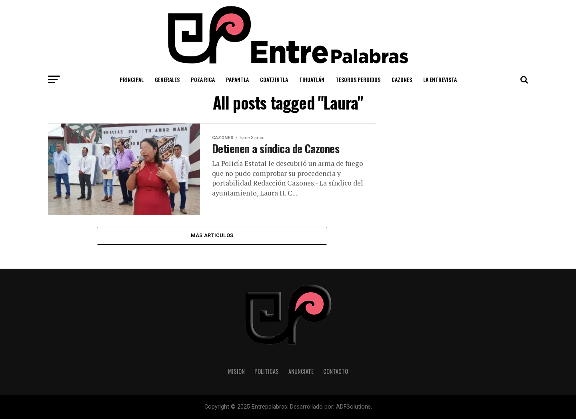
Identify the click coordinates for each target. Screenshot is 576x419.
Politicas (266, 371)
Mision (236, 371)
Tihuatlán (311, 79)
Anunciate (301, 371)
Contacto (335, 371)
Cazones (402, 79)
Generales (167, 79)
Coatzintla (274, 79)
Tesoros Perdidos (358, 79)
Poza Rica (203, 79)
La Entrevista (440, 79)
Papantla (237, 79)
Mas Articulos (212, 235)
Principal (132, 79)
